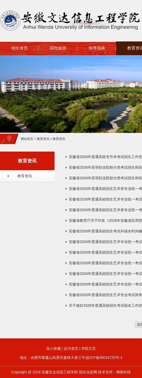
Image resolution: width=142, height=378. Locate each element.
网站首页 (27, 139)
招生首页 (19, 48)
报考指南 (97, 48)
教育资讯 (43, 139)
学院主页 (88, 348)
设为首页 (71, 348)
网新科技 (123, 372)
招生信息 (58, 48)
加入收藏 (53, 348)
